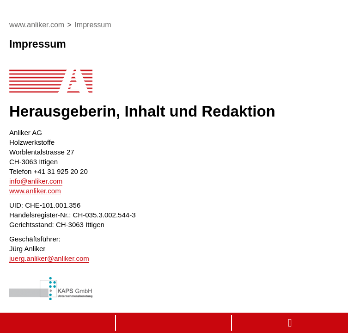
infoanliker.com (35, 181)
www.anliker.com (35, 191)
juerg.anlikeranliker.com (49, 258)
